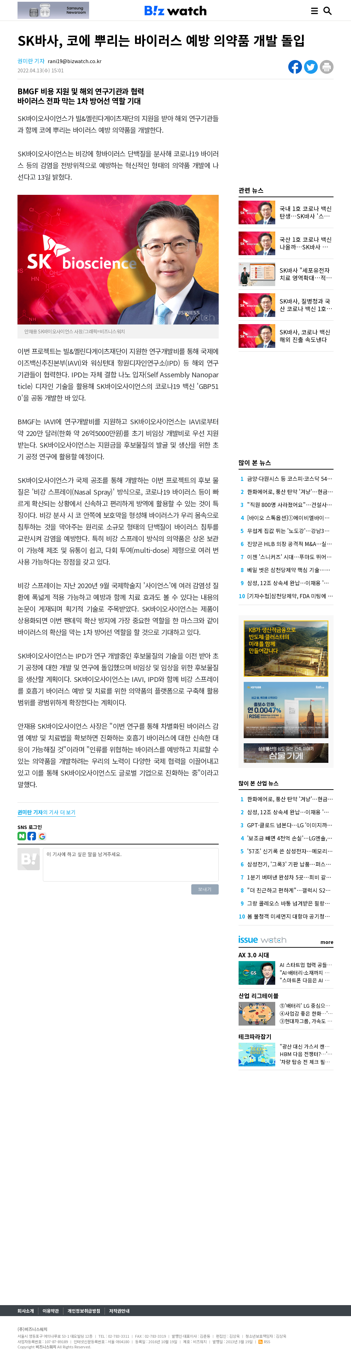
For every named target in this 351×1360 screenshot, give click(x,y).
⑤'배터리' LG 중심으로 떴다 (310, 1005)
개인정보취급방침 (84, 1311)
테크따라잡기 (255, 1036)
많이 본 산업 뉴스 (259, 783)
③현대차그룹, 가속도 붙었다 (311, 1021)
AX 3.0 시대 (254, 954)
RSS (264, 1341)
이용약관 (51, 1311)
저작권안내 (119, 1311)
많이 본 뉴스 (255, 462)
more (327, 941)
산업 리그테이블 (259, 995)
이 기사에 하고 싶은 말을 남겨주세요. (131, 864)
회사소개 (25, 1311)
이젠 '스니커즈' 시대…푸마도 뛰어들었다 (294, 557)
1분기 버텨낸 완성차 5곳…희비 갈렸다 (291, 877)
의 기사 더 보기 (46, 812)
